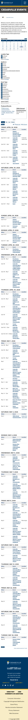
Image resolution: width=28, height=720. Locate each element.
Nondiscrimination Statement (14, 707)
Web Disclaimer (14, 713)
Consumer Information (14, 698)
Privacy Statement (14, 710)
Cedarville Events (9, 17)
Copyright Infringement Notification (14, 701)
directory (10, 692)
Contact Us (6, 682)
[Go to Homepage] (7, 4)
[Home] (2, 17)
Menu (25, 3)
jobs (19, 692)
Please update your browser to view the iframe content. (14, 44)
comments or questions (14, 694)
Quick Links (19, 682)
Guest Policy (14, 704)
